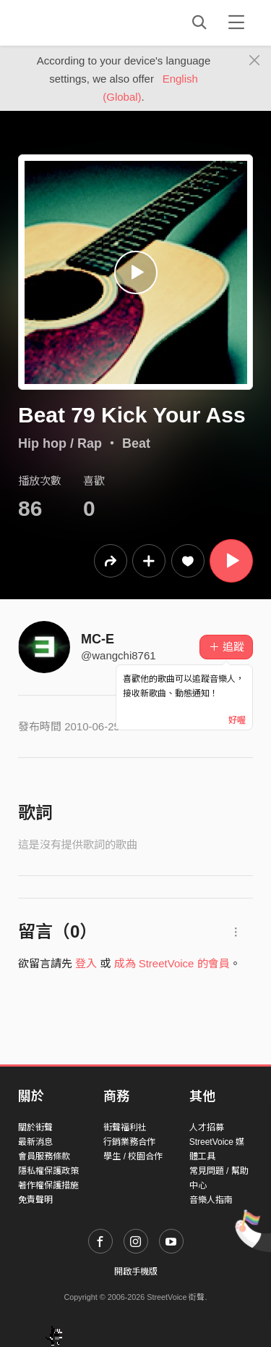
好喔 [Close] (237, 720)
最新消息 (35, 1142)
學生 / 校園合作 (133, 1156)
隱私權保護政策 (48, 1171)
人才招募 (206, 1127)
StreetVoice (77, 22)
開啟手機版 (136, 1272)
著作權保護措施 (48, 1185)
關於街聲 (35, 1127)
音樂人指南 (211, 1200)
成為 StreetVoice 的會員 (172, 963)
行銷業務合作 (129, 1142)
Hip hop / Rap (60, 443)
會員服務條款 (44, 1156)
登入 (86, 963)
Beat (136, 443)
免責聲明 (35, 1200)
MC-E (97, 639)
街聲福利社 (125, 1127)
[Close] (254, 61)
